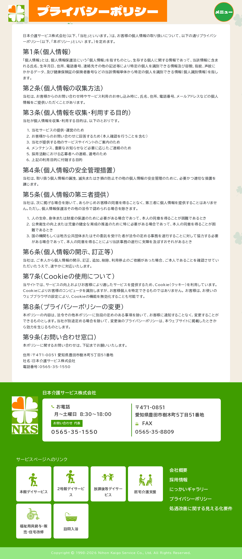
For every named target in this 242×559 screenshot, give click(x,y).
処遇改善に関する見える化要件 (201, 508)
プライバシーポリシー (190, 499)
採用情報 (178, 479)
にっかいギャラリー (188, 489)
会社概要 (178, 470)
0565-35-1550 (74, 431)
